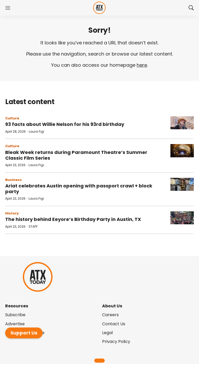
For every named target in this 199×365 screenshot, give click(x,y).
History (12, 213)
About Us (112, 305)
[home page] (99, 8)
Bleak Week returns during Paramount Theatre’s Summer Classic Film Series (76, 155)
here (142, 65)
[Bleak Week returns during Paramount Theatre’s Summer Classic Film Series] (182, 150)
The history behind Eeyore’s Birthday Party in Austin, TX (73, 219)
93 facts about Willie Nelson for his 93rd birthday (64, 124)
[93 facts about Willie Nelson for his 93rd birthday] (182, 123)
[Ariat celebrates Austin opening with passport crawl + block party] (182, 184)
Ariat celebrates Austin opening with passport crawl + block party (78, 188)
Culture (12, 118)
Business (13, 179)
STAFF (33, 226)
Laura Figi (36, 131)
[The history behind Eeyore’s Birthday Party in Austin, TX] (182, 218)
